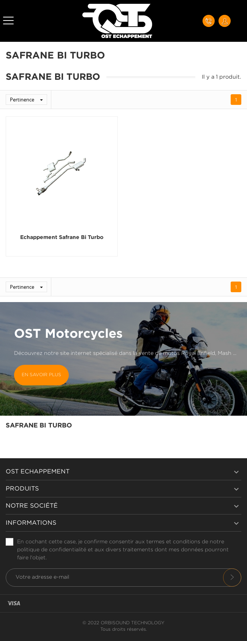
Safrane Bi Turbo (39, 426)
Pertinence (28, 99)
